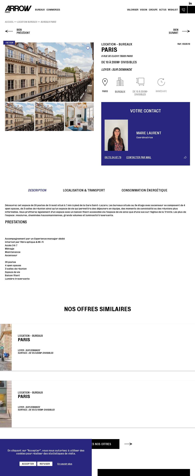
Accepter (28, 463)
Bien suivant (173, 31)
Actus (162, 9)
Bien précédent (23, 31)
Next (89, 72)
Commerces (53, 9)
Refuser (45, 463)
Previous (9, 72)
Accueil (9, 22)
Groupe (153, 9)
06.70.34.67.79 (113, 157)
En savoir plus (64, 463)
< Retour (9, 43)
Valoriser (132, 9)
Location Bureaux (27, 22)
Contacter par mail (138, 157)
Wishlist (173, 9)
